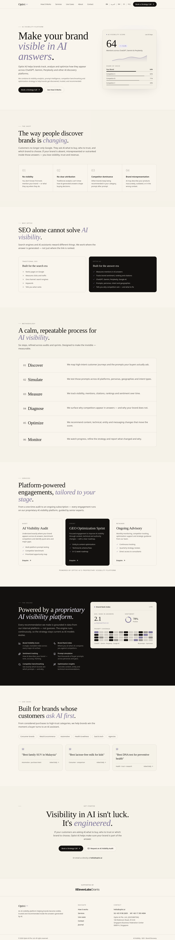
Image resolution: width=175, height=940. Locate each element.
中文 (129, 4)
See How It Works (54, 90)
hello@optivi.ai (96, 858)
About (80, 4)
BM (119, 4)
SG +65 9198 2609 (121, 913)
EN (107, 4)
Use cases (82, 917)
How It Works (46, 4)
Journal (81, 925)
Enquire (26, 560)
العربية (113, 4)
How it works (83, 909)
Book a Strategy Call (144, 4)
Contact (90, 4)
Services (58, 4)
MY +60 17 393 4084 (138, 913)
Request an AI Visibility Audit (100, 848)
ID (124, 4)
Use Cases (70, 4)
